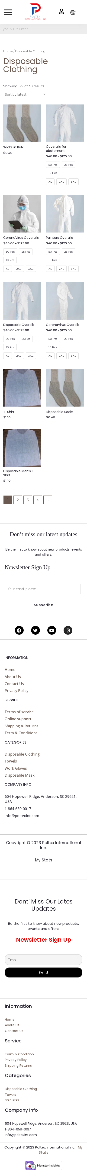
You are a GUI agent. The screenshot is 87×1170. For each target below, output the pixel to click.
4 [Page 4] (38, 500)
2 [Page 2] (18, 500)
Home (8, 51)
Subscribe (43, 605)
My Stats (43, 860)
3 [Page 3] (28, 500)
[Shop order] (25, 94)
